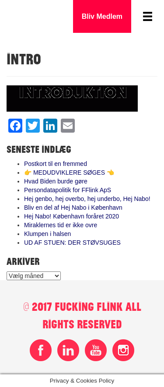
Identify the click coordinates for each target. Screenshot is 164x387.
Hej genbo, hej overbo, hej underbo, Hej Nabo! (87, 198)
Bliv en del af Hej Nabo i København (73, 207)
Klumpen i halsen (47, 233)
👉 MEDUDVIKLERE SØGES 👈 (69, 172)
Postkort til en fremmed (55, 163)
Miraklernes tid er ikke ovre (60, 225)
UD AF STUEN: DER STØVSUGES (72, 242)
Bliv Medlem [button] (102, 16)
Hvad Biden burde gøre (55, 181)
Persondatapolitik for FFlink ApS (67, 190)
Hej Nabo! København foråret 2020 (71, 216)
